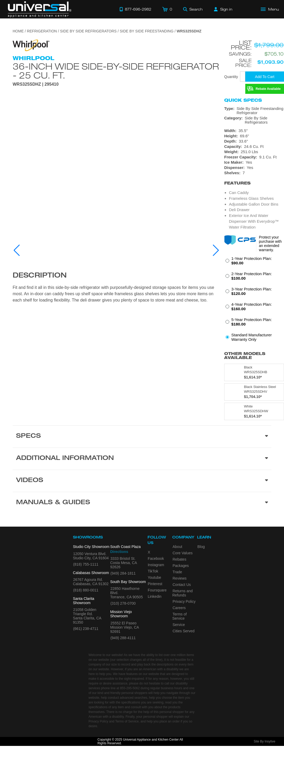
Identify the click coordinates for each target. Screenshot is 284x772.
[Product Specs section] (142, 436)
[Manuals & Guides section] (142, 503)
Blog (201, 547)
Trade (177, 572)
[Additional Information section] (142, 458)
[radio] (254, 262)
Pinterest (155, 584)
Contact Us (182, 584)
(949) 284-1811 (123, 573)
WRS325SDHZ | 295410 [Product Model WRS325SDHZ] (35, 84)
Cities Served (183, 631)
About (177, 547)
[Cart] (167, 9)
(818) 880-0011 (86, 590)
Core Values (183, 553)
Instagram (156, 565)
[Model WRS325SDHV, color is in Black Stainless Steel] (254, 391)
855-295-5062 (130, 688)
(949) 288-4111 (123, 638)
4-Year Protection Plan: (251, 306)
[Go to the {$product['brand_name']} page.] (31, 45)
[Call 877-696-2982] (135, 9)
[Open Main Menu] (270, 9)
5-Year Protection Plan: (251, 321)
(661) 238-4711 (86, 629)
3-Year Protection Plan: (251, 291)
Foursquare (157, 590)
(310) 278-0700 (123, 603)
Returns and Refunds (182, 593)
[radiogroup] (254, 300)
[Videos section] (142, 481)
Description (40, 276)
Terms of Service (179, 616)
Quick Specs (243, 100)
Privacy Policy (184, 601)
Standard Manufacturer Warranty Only (251, 337)
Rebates (179, 559)
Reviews (180, 578)
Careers (179, 608)
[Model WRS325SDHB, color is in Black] (254, 372)
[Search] (193, 9)
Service (179, 625)
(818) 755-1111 (86, 564)
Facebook (156, 558)
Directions (119, 552)
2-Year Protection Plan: (251, 275)
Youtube (154, 577)
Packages (181, 566)
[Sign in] (223, 9)
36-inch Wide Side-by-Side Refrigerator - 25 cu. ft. (116, 71)
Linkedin (154, 596)
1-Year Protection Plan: (251, 260)
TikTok (153, 571)
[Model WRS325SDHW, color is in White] (254, 411)
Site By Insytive (264, 741)
